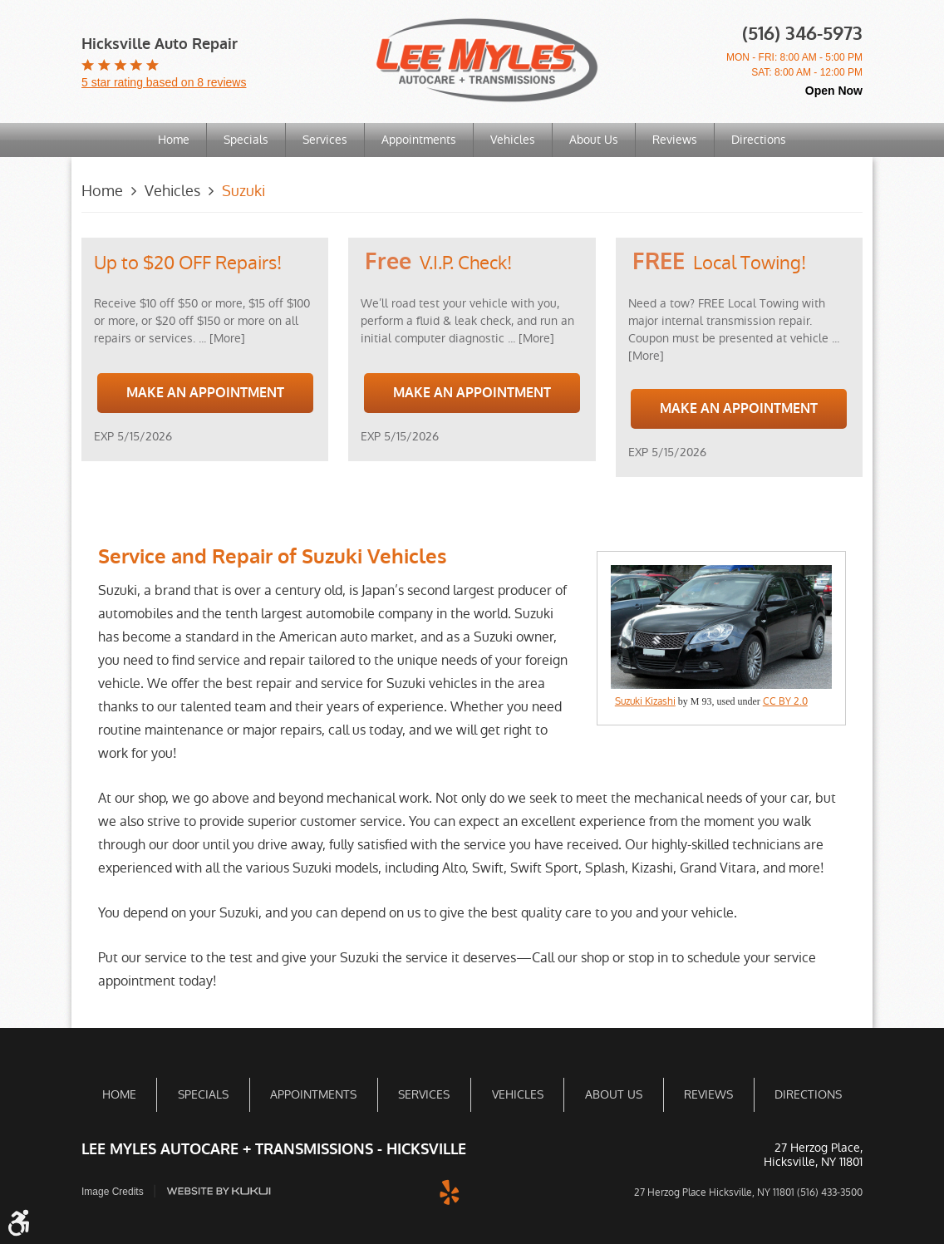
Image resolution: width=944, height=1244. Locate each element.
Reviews (674, 139)
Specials (246, 139)
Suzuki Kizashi (645, 701)
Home (173, 139)
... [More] (220, 338)
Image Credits (112, 1191)
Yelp (449, 1190)
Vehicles (512, 139)
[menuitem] (174, 140)
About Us (593, 139)
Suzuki (243, 190)
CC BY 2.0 (785, 701)
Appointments (418, 139)
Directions (758, 139)
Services (324, 139)
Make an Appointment (205, 392)
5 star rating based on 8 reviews (163, 82)
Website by (218, 1190)
